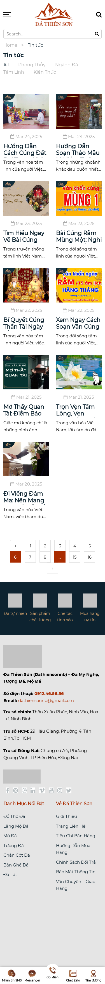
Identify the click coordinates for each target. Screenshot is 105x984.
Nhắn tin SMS (12, 975)
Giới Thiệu (66, 816)
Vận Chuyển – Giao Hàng (75, 885)
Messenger (32, 975)
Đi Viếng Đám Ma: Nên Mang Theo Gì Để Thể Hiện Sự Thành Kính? (24, 497)
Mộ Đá (10, 835)
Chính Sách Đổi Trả (76, 862)
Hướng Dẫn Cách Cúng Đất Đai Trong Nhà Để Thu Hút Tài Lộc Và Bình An (24, 150)
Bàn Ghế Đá (16, 865)
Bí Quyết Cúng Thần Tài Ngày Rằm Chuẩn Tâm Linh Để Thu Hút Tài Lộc (24, 324)
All (6, 64)
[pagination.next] (52, 568)
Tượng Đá (13, 845)
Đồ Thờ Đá (14, 816)
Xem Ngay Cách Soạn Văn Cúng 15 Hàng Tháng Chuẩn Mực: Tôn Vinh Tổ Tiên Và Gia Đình (78, 324)
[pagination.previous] (15, 545)
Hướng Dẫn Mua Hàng (73, 849)
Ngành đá (66, 64)
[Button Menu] (7, 14)
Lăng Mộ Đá (16, 826)
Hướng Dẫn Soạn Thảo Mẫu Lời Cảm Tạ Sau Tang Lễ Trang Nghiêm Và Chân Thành (77, 150)
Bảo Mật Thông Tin (75, 871)
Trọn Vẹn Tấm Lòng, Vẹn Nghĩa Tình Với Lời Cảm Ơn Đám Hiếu (76, 410)
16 (90, 557)
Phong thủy (32, 64)
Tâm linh (13, 72)
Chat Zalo (73, 975)
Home (10, 45)
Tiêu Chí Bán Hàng (75, 835)
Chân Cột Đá (16, 855)
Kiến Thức (45, 72)
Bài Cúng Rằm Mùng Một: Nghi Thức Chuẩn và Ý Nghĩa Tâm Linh (79, 237)
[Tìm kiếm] (99, 15)
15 (74, 557)
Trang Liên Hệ (70, 826)
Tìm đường (93, 975)
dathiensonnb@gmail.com (46, 700)
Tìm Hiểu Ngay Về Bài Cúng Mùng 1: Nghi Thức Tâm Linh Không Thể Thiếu (24, 237)
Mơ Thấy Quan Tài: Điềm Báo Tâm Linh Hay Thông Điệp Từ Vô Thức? (24, 410)
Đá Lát (10, 874)
